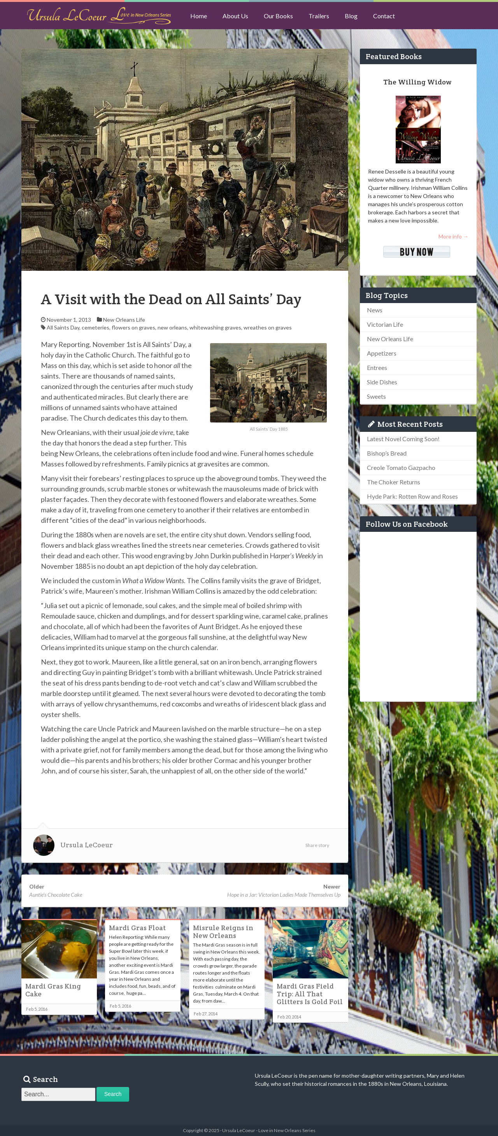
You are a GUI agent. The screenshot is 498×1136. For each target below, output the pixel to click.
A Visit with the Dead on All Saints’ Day (171, 299)
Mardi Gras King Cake (53, 990)
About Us (235, 15)
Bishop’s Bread (387, 453)
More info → (453, 236)
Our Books (278, 15)
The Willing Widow (417, 81)
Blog (351, 15)
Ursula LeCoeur (86, 845)
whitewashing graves (215, 327)
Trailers (319, 15)
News (374, 310)
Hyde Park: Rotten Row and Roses (412, 496)
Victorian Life (385, 324)
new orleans (172, 327)
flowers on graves (133, 327)
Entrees (377, 367)
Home (198, 15)
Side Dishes (382, 382)
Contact (384, 15)
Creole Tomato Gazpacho (401, 467)
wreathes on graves (268, 327)
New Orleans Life (124, 319)
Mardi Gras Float (137, 928)
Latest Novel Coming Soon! (403, 438)
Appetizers (381, 353)
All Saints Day (63, 327)
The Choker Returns (393, 482)
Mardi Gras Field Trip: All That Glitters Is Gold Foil (310, 994)
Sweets (376, 396)
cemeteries (95, 327)
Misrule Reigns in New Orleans (223, 932)
